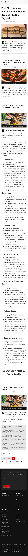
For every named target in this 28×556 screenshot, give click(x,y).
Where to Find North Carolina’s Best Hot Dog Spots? (13, 440)
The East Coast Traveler (5, 523)
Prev (9, 458)
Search (21, 495)
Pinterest (18, 517)
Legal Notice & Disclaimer (19, 505)
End (22, 461)
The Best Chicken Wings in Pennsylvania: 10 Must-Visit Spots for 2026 (13, 62)
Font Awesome (4, 551)
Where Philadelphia (6, 535)
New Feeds (3, 516)
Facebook (18, 512)
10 (13, 461)
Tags (17, 495)
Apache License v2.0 (12, 549)
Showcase (3, 514)
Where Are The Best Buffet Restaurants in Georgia (13, 447)
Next (17, 461)
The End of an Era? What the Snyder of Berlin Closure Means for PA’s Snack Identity (13, 431)
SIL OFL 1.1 (18, 551)
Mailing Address (5, 495)
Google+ (18, 516)
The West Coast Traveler (5, 527)
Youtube (18, 519)
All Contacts (19, 501)
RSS (24, 521)
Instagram (18, 521)
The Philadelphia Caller (5, 532)
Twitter (17, 514)
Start (4, 458)
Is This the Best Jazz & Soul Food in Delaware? (12, 427)
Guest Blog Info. (5, 512)
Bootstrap (3, 548)
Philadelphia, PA (9, 41)
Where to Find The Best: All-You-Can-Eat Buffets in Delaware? (13, 444)
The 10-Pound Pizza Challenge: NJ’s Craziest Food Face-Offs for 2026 (12, 436)
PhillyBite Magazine (5, 546)
